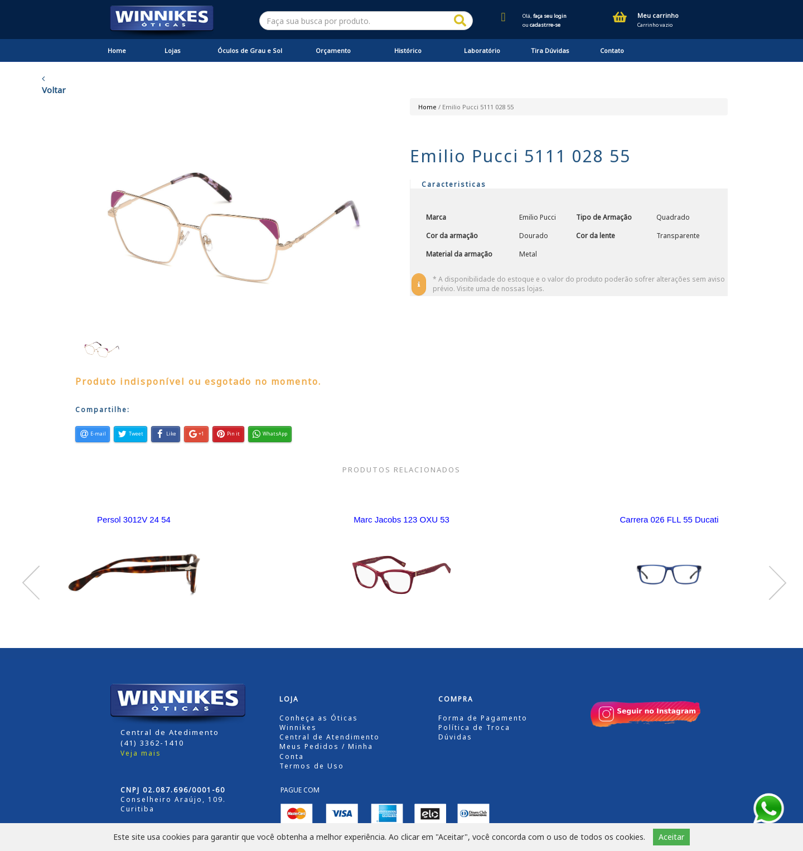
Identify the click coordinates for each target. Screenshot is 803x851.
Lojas (173, 50)
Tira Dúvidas (550, 50)
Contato (612, 50)
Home (117, 50)
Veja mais (140, 753)
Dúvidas (455, 737)
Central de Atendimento (329, 737)
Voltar (54, 84)
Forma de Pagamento (483, 718)
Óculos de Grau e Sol (249, 50)
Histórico (408, 50)
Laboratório (482, 50)
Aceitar (671, 836)
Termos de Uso (311, 766)
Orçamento (333, 50)
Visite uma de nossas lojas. (500, 288)
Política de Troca (474, 727)
